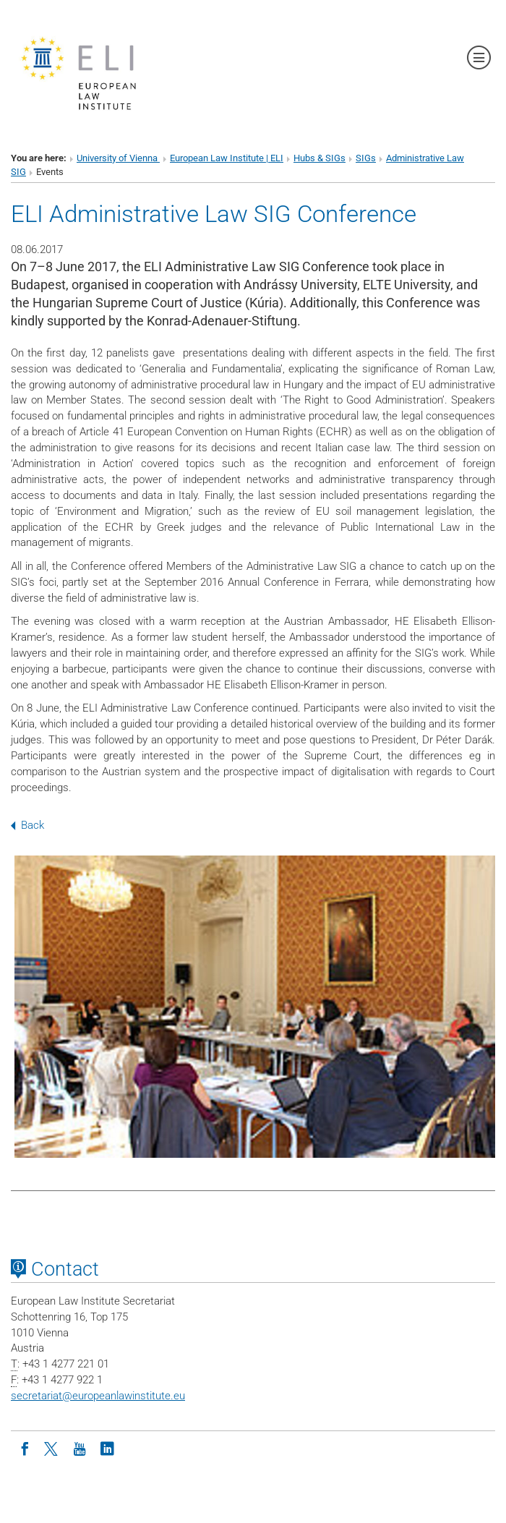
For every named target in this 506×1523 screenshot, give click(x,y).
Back (27, 825)
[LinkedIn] (107, 1448)
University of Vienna (118, 158)
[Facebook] (24, 1448)
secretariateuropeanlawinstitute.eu (98, 1395)
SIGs (366, 158)
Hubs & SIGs (319, 158)
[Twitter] (52, 1448)
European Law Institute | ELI (226, 158)
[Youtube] (79, 1448)
